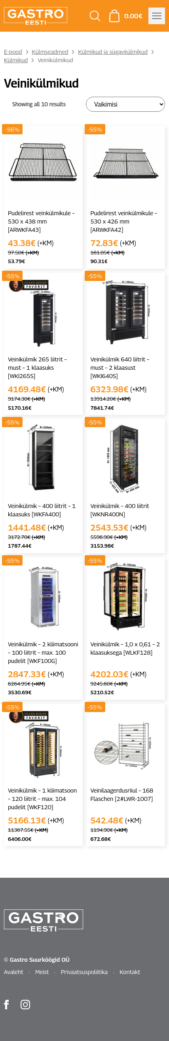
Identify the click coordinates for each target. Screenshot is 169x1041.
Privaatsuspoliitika (84, 971)
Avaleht (13, 971)
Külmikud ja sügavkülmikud (113, 51)
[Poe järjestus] (125, 104)
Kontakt (130, 971)
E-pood (13, 51)
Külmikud (16, 59)
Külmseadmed (50, 51)
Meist (42, 971)
